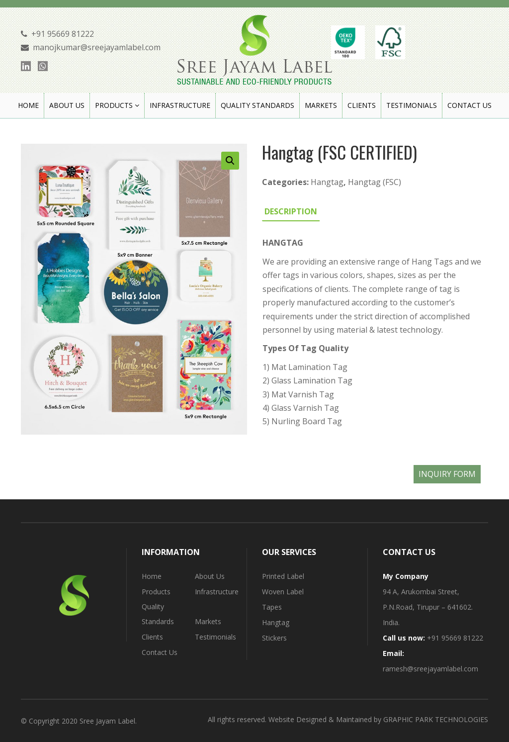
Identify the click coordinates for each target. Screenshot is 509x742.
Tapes (272, 607)
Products (156, 591)
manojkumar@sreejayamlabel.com (97, 47)
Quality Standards (158, 614)
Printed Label (283, 576)
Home (152, 576)
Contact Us (159, 652)
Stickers (274, 638)
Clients (152, 637)
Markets (208, 621)
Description (290, 211)
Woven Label (283, 591)
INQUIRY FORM (447, 473)
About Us (210, 576)
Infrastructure (217, 591)
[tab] (291, 211)
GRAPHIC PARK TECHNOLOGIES (435, 719)
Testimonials (215, 637)
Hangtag (327, 182)
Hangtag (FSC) (374, 182)
